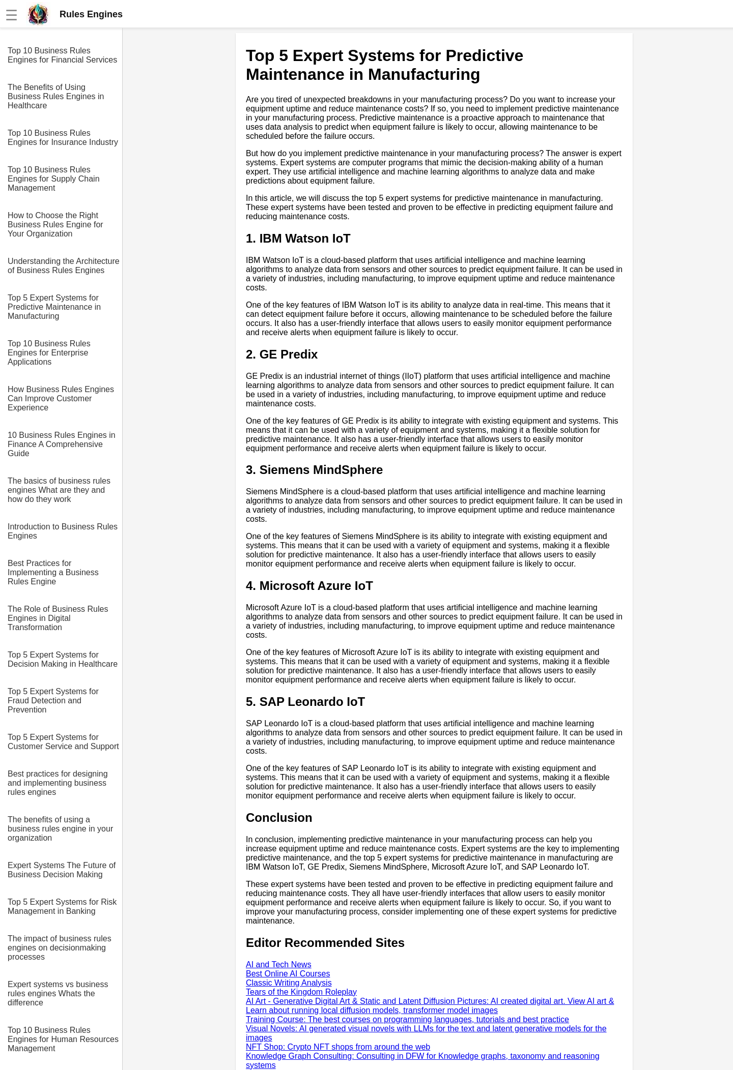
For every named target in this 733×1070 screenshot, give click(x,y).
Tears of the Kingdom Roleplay (301, 992)
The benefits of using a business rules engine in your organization (60, 828)
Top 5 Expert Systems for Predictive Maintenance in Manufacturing (54, 306)
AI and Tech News (279, 964)
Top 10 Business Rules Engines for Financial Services (62, 55)
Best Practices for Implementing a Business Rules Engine (53, 572)
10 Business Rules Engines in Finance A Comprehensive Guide (62, 444)
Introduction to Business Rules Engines (63, 531)
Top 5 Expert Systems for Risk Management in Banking (62, 906)
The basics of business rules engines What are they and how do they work (59, 490)
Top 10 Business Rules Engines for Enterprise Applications (49, 352)
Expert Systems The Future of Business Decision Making (62, 870)
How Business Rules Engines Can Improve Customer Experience (61, 398)
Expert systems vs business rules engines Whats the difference (58, 993)
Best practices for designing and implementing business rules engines (58, 782)
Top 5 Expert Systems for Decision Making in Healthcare (63, 659)
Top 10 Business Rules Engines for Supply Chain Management (54, 178)
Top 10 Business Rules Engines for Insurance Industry (63, 137)
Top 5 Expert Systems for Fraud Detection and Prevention (53, 700)
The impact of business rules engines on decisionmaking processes (59, 947)
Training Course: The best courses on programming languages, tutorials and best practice (407, 1019)
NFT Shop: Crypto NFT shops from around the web (338, 1047)
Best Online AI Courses (288, 973)
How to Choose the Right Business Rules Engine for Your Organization (55, 224)
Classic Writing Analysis (289, 982)
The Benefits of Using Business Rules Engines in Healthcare (56, 96)
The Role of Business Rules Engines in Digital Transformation (58, 618)
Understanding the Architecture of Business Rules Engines (64, 266)
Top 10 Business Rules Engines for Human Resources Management (63, 1039)
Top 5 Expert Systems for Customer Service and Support (63, 742)
